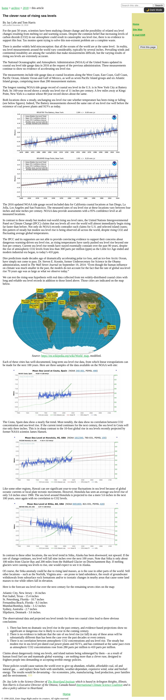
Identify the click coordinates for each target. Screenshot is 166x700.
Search (159, 5)
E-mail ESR (139, 35)
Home (67, 694)
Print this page (148, 47)
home (5, 8)
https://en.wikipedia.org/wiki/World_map (65, 355)
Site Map (137, 29)
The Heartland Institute (61, 681)
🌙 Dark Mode (154, 9)
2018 (26, 8)
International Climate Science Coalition (99, 684)
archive (15, 8)
